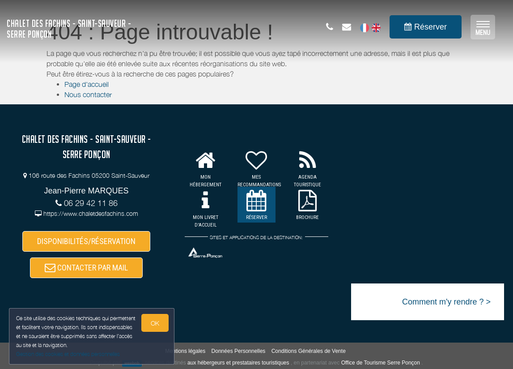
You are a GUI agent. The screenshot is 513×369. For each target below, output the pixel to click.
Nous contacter (88, 94)
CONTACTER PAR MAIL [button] (86, 267)
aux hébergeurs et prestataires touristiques (238, 363)
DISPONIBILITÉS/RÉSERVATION (86, 241)
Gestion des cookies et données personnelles (68, 354)
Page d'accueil (86, 84)
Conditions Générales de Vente (308, 351)
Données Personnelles (239, 351)
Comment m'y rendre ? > (446, 301)
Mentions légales (185, 351)
